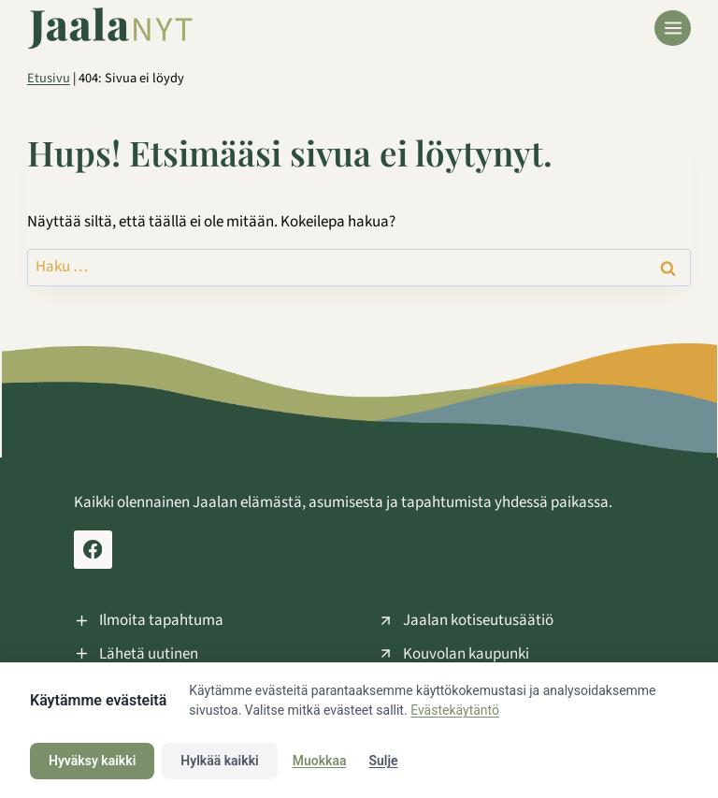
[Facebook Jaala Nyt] (93, 549)
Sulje (382, 760)
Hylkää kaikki (219, 760)
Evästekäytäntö (454, 710)
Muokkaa (320, 760)
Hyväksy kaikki (92, 760)
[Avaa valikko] (672, 28)
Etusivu (48, 78)
